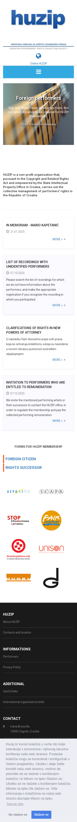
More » (59, 240)
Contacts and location (17, 633)
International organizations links (23, 703)
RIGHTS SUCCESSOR (24, 468)
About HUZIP (11, 622)
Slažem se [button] (41, 814)
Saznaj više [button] (15, 804)
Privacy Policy (12, 668)
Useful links (10, 692)
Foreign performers (38, 99)
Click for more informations (38, 125)
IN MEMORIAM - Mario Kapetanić (32, 226)
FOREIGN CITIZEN (21, 460)
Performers (10, 657)
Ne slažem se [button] (18, 814)
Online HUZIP (38, 64)
